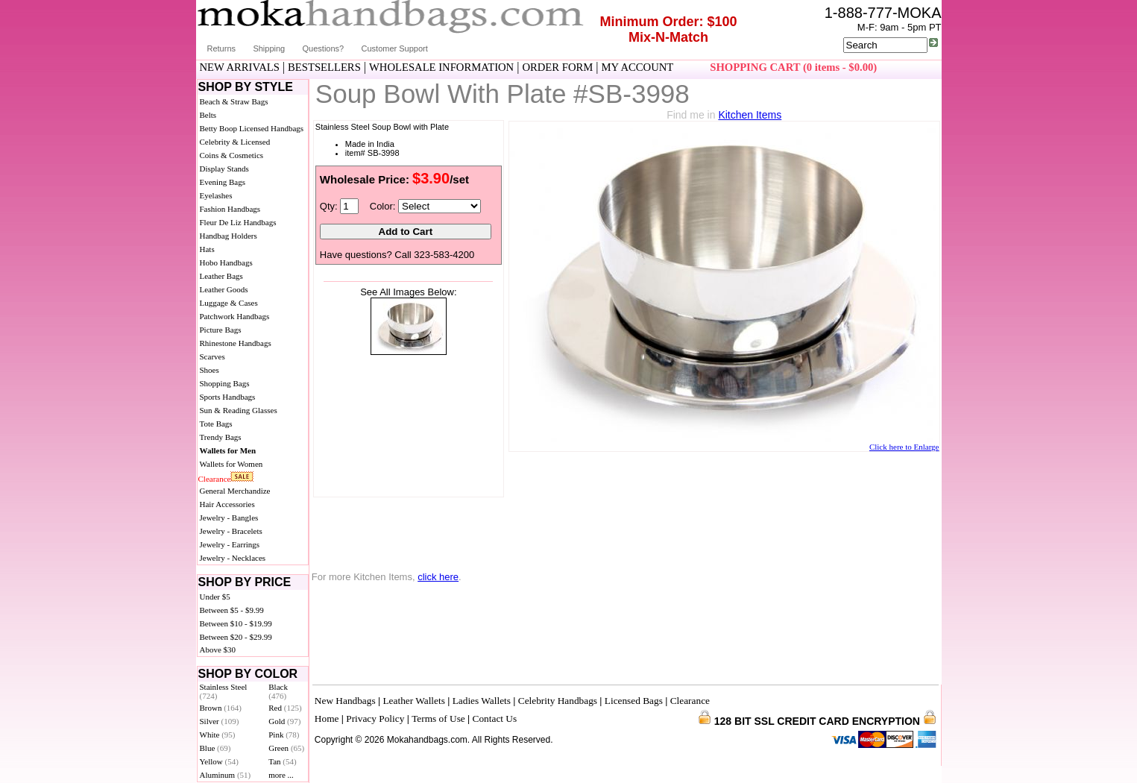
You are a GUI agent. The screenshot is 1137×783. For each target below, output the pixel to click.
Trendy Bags (221, 437)
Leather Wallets (413, 700)
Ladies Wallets (482, 700)
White (218, 734)
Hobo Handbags (226, 262)
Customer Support (395, 48)
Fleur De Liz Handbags (238, 222)
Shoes (209, 369)
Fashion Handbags (230, 208)
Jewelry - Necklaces (233, 557)
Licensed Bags (634, 700)
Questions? (323, 48)
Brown (221, 707)
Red (284, 707)
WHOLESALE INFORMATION (441, 67)
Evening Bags (222, 181)
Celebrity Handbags (557, 700)
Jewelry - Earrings (230, 544)
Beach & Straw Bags (234, 101)
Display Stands (224, 168)
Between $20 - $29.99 (236, 636)
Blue (215, 747)
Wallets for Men (228, 450)
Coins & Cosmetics (232, 155)
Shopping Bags (225, 383)
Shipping (269, 48)
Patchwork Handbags (235, 316)
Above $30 (218, 649)
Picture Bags (221, 329)
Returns (221, 48)
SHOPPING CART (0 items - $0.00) (793, 67)
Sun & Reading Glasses (238, 410)
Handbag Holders (228, 235)
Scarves (212, 356)
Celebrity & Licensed (235, 141)
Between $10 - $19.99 (236, 623)
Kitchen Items (749, 115)
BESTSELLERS (324, 67)
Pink (283, 734)
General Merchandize (235, 490)
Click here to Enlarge (904, 446)
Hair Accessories (227, 504)
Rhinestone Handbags (235, 343)
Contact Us (495, 718)
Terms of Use (438, 718)
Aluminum (225, 774)
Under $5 (215, 596)
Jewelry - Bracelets (231, 530)
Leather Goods (224, 289)
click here (438, 576)
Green (286, 747)
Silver (219, 721)
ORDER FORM (557, 67)
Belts (208, 114)
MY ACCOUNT (637, 67)
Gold (284, 721)
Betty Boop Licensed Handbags (252, 128)
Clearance (214, 478)
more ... (281, 774)
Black (278, 691)
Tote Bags (216, 423)
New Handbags (345, 700)
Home (327, 718)
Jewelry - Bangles (229, 517)
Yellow (219, 761)
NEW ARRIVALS (240, 67)
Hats (207, 249)
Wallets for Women (231, 463)
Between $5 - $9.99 (232, 610)
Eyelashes (216, 195)
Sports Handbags (228, 396)
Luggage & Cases (229, 302)
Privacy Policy (375, 718)
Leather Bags (221, 275)
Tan (282, 761)
